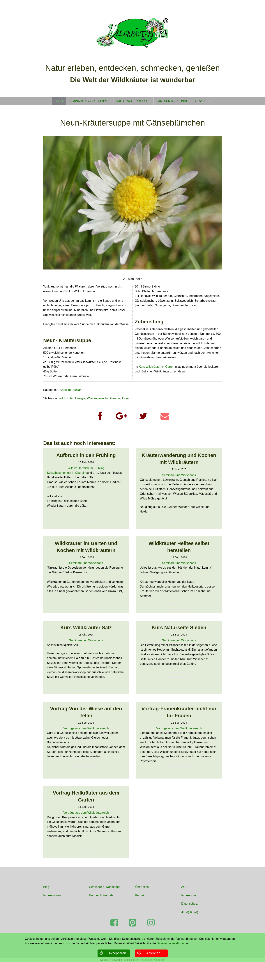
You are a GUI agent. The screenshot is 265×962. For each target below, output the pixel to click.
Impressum (188, 895)
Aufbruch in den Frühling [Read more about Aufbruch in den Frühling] (86, 455)
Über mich (142, 886)
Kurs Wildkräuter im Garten (156, 366)
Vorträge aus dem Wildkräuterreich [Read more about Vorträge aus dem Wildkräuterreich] (86, 728)
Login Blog (190, 912)
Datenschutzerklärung (171, 943)
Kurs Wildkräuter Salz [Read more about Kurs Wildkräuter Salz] (86, 627)
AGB (184, 886)
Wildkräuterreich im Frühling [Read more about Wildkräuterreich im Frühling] (86, 468)
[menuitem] (59, 101)
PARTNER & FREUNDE (172, 101)
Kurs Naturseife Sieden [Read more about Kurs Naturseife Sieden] (179, 627)
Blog (46, 886)
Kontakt (140, 895)
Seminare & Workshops (104, 886)
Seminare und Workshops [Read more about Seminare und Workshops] (179, 475)
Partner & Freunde (101, 895)
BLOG (59, 101)
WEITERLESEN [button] (86, 519)
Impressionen (52, 895)
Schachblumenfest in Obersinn (67, 472)
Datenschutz (189, 903)
